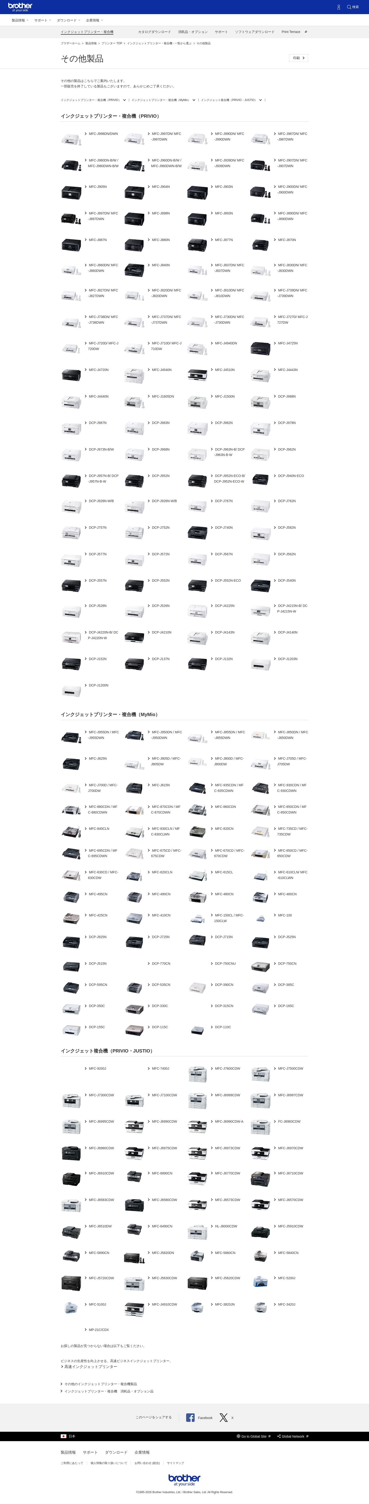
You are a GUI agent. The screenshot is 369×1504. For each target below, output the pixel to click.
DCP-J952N (160, 476)
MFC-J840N (160, 265)
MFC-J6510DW (100, 1226)
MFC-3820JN (224, 1304)
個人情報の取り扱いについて (109, 1463)
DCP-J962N (286, 449)
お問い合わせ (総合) (147, 1463)
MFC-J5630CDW (164, 1278)
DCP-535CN (160, 985)
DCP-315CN (223, 1006)
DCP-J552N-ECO (227, 580)
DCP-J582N (286, 527)
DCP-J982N (223, 423)
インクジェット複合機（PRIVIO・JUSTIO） (229, 100)
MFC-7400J (160, 1068)
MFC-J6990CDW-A (228, 1121)
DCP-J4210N (161, 632)
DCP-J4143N (224, 632)
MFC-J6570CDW (290, 1200)
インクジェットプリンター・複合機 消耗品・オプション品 (108, 1391)
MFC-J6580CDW (164, 1200)
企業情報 (92, 20)
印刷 (297, 58)
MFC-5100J (97, 1304)
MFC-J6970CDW (290, 1148)
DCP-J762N (286, 501)
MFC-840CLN (98, 829)
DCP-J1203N (287, 659)
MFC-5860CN (224, 1253)
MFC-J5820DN (162, 1253)
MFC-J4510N (224, 370)
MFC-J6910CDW (101, 1173)
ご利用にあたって (72, 1463)
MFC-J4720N (98, 370)
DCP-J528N (97, 606)
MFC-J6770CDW (227, 1173)
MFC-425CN (97, 915)
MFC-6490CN (161, 1226)
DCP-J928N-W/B (101, 501)
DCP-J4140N (287, 632)
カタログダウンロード (154, 32)
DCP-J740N (223, 527)
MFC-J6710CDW (290, 1173)
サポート (41, 20)
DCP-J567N (223, 554)
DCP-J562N (286, 554)
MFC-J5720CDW (101, 1278)
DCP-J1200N (98, 685)
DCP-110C (222, 1027)
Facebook (199, 1418)
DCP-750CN (287, 963)
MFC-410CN (160, 915)
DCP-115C (159, 1027)
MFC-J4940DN (225, 343)
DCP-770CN (160, 963)
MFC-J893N (223, 213)
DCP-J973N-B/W (101, 449)
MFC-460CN (287, 894)
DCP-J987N (97, 423)
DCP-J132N (223, 659)
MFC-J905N (97, 187)
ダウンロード (67, 20)
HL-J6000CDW (225, 1226)
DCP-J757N (97, 527)
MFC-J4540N (161, 370)
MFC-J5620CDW (227, 1278)
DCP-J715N (223, 937)
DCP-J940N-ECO (290, 476)
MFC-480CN (223, 894)
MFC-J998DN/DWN (103, 134)
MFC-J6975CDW (164, 1148)
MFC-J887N (97, 240)
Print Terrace (295, 31)
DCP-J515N (97, 963)
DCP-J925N (97, 937)
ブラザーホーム (71, 43)
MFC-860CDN (225, 807)
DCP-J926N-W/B (164, 501)
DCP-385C (285, 985)
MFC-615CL (223, 872)
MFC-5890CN (98, 1253)
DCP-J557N (97, 580)
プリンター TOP (112, 43)
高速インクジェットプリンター (90, 1367)
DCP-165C (285, 1006)
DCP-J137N (160, 659)
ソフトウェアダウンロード (255, 32)
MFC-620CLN (161, 872)
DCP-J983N (160, 423)
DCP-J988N (286, 396)
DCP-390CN (223, 985)
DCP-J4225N (224, 606)
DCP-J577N (97, 554)
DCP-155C (96, 1027)
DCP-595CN (97, 985)
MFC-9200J (97, 1068)
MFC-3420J (286, 1304)
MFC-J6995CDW (101, 1121)
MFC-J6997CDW (290, 1095)
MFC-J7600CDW (227, 1068)
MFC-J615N (160, 785)
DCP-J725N (160, 937)
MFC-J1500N (224, 396)
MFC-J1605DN (162, 396)
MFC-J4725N (287, 343)
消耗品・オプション (193, 32)
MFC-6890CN (161, 1173)
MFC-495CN (97, 894)
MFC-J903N (223, 187)
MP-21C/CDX (98, 1330)
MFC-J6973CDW (227, 1148)
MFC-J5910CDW (290, 1226)
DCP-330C (159, 1006)
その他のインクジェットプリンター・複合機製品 (100, 1384)
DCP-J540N (286, 580)
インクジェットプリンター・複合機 (87, 32)
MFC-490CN (160, 894)
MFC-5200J (286, 1278)
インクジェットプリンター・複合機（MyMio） (161, 100)
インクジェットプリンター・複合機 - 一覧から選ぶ (160, 43)
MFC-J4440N (98, 396)
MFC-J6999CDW (227, 1095)
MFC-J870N (286, 240)
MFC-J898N (160, 213)
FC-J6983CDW (289, 1121)
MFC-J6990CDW (164, 1121)
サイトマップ (175, 1463)
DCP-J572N (160, 554)
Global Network (292, 1436)
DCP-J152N (97, 659)
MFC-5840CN (287, 1253)
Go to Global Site (254, 1436)
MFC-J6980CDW (101, 1148)
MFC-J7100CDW (164, 1095)
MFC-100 (284, 915)
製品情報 (18, 20)
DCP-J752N (160, 527)
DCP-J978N (286, 423)
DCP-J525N (286, 937)
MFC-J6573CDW (227, 1200)
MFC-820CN (223, 829)
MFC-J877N (223, 240)
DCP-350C (96, 1006)
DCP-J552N (160, 580)
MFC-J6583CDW (101, 1200)
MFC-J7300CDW (101, 1095)
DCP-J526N (160, 606)
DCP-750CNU (225, 963)
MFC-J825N (97, 758)
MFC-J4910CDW (164, 1304)
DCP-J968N (160, 449)
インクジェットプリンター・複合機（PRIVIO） (91, 100)
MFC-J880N (160, 240)
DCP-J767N (223, 501)
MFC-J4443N (287, 370)
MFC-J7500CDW (290, 1068)
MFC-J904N (160, 187)
